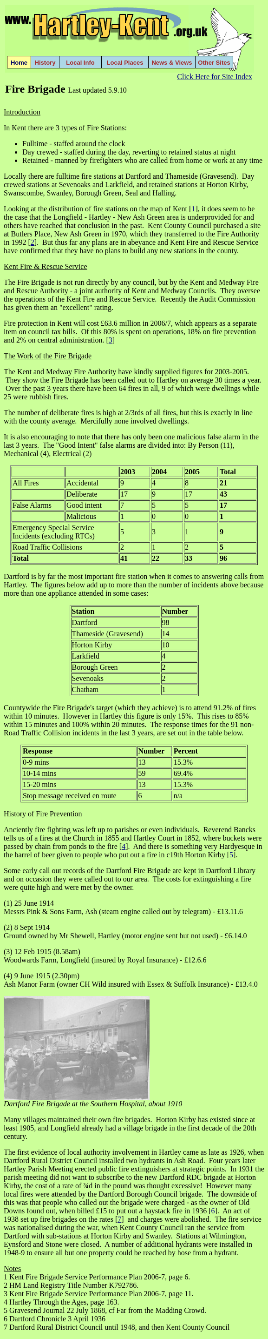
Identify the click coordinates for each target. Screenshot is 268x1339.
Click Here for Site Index (214, 77)
